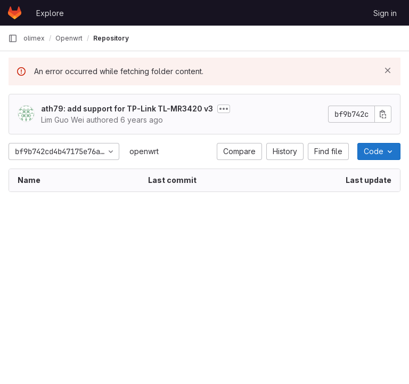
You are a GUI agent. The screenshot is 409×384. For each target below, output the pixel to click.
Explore (50, 13)
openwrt (144, 151)
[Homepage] (14, 12)
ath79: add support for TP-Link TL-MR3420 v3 (127, 108)
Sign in (385, 13)
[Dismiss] (387, 70)
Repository (111, 38)
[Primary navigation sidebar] (12, 38)
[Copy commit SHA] (382, 114)
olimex (34, 38)
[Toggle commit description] (223, 109)
